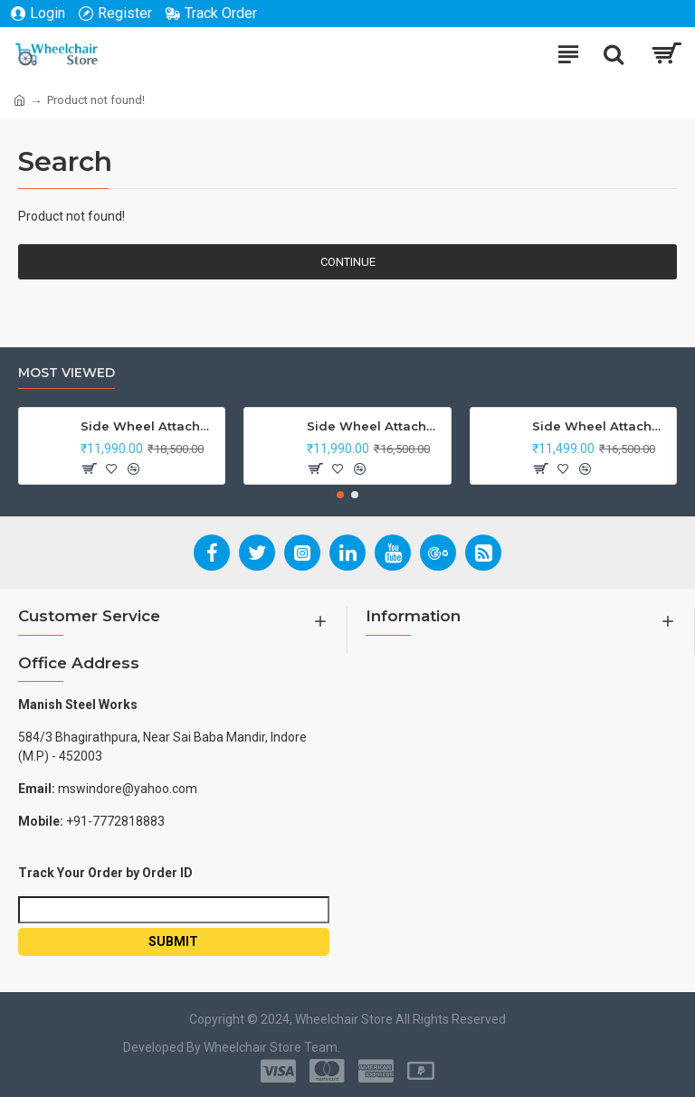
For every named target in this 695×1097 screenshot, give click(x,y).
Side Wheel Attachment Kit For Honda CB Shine (149, 426)
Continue (348, 262)
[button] (340, 494)
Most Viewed (66, 373)
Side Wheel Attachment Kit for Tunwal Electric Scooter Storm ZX (601, 426)
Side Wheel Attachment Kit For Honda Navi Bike (375, 426)
